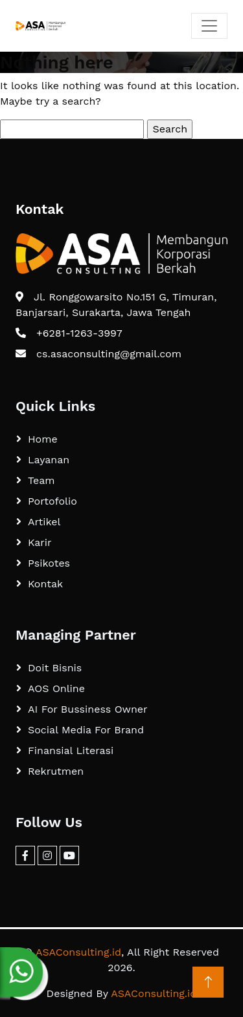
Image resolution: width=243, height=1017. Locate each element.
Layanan (48, 460)
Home (43, 439)
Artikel (44, 522)
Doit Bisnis (55, 668)
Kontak (45, 584)
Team (41, 480)
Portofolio (52, 501)
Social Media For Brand (86, 730)
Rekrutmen (56, 771)
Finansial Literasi (70, 750)
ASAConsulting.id (78, 952)
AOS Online (56, 688)
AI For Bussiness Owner (88, 709)
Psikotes (49, 563)
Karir (40, 542)
